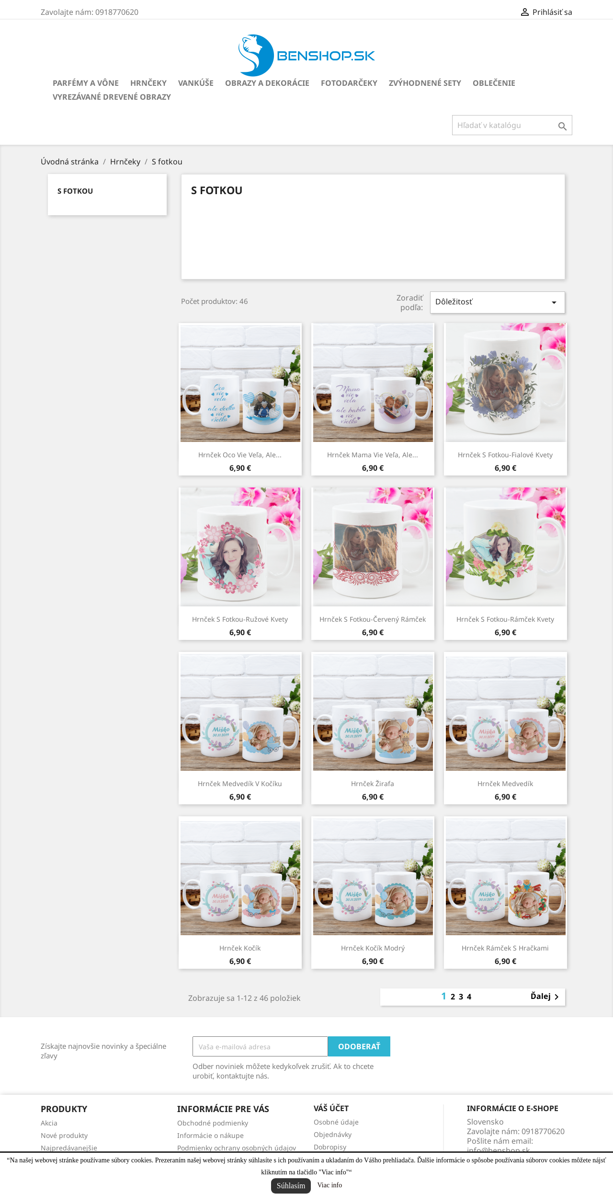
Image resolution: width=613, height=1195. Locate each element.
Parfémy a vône (86, 83)
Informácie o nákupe (210, 1135)
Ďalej (546, 997)
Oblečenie (494, 83)
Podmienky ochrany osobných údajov (236, 1147)
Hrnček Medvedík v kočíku (240, 783)
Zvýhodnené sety (425, 83)
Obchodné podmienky (212, 1122)
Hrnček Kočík (240, 947)
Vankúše (196, 83)
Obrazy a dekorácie (267, 83)
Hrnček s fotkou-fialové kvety (505, 454)
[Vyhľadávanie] (512, 125)
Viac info (330, 1185)
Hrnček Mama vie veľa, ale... (372, 454)
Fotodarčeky (349, 83)
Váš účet (331, 1108)
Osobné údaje (336, 1121)
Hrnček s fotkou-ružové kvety (240, 619)
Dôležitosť (497, 302)
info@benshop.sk (498, 1150)
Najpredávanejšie (69, 1147)
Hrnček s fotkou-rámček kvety (505, 619)
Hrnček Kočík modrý (373, 947)
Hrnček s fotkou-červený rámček (372, 619)
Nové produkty (64, 1135)
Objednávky (333, 1134)
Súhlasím (291, 1186)
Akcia (49, 1122)
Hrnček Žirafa (372, 783)
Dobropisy (330, 1146)
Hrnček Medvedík (505, 783)
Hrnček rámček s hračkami (505, 947)
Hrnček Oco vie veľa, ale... (240, 454)
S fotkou (75, 191)
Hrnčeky (148, 83)
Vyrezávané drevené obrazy (112, 97)
